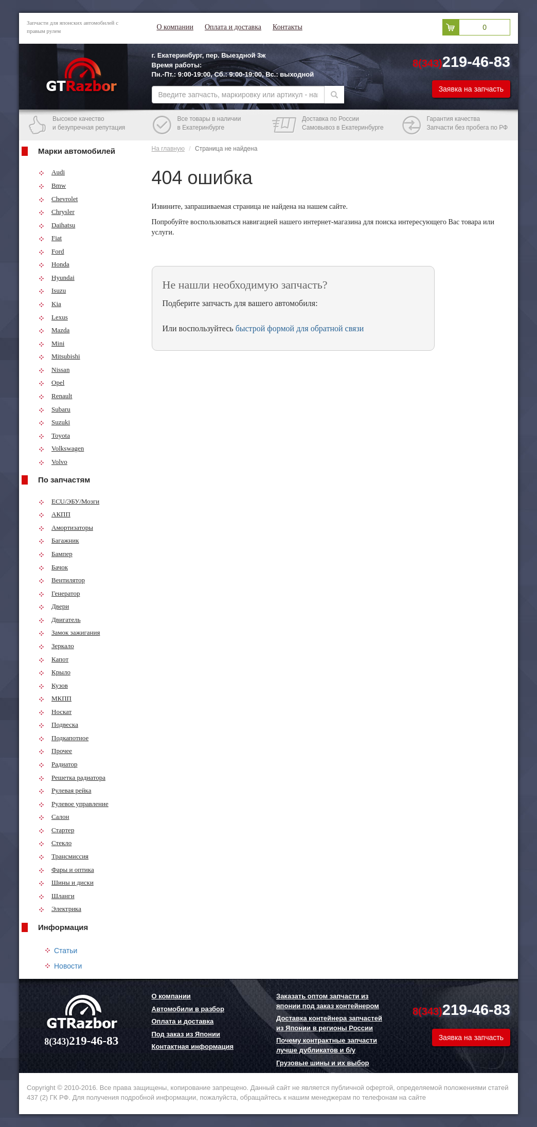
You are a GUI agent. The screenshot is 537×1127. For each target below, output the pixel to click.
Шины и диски (66, 882)
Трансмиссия (63, 856)
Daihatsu (57, 225)
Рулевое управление (74, 804)
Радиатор (58, 764)
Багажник (59, 540)
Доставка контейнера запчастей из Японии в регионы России (329, 1023)
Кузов (53, 685)
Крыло (54, 672)
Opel (51, 382)
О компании (175, 27)
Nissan (54, 369)
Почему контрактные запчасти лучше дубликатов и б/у (326, 1045)
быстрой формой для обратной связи (300, 328)
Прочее (55, 751)
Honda (54, 264)
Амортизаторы (66, 527)
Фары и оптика (66, 869)
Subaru (54, 409)
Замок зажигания (69, 632)
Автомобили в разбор (188, 1009)
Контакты (287, 27)
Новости (68, 966)
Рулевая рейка (65, 790)
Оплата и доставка (233, 27)
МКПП (55, 698)
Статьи (65, 950)
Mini (51, 343)
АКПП (54, 514)
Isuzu (52, 290)
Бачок (53, 567)
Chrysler (57, 212)
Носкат (55, 711)
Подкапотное (63, 738)
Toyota (54, 435)
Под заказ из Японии (186, 1034)
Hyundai (57, 277)
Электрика (60, 909)
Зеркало (56, 646)
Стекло (55, 843)
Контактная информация (193, 1046)
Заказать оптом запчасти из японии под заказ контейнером (327, 1001)
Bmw (52, 185)
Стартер (56, 830)
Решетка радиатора (72, 777)
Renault (55, 396)
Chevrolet (58, 199)
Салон (54, 816)
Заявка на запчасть (471, 89)
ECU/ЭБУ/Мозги (69, 501)
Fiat (50, 238)
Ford (51, 251)
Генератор (59, 593)
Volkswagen (61, 448)
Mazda (54, 330)
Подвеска (58, 724)
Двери (54, 606)
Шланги (57, 896)
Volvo (53, 462)
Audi (52, 172)
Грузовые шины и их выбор (322, 1063)
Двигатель (60, 619)
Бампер (56, 554)
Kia (50, 304)
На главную (168, 148)
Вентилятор (62, 580)
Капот (53, 659)
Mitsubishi (59, 356)
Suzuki (54, 422)
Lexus (53, 317)
